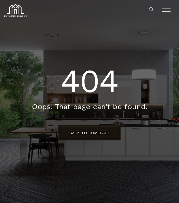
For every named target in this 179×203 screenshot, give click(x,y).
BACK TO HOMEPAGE (89, 133)
